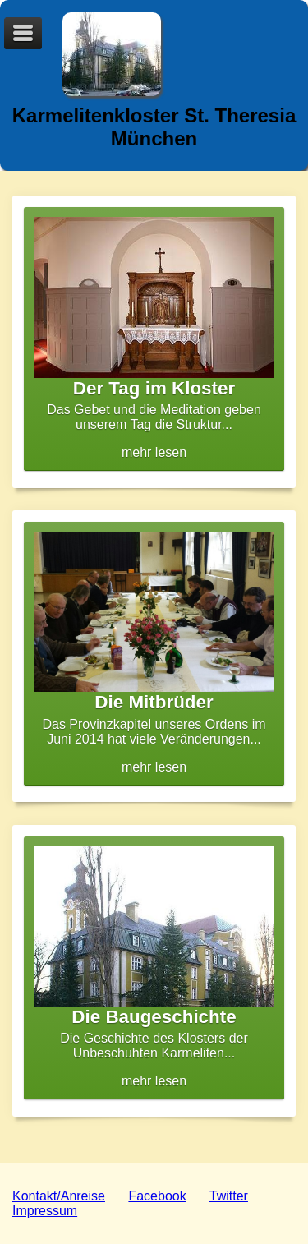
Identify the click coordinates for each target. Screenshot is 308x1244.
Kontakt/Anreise (58, 1196)
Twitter (228, 1196)
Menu (23, 33)
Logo (111, 54)
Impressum (44, 1211)
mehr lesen (154, 338)
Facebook (157, 1196)
